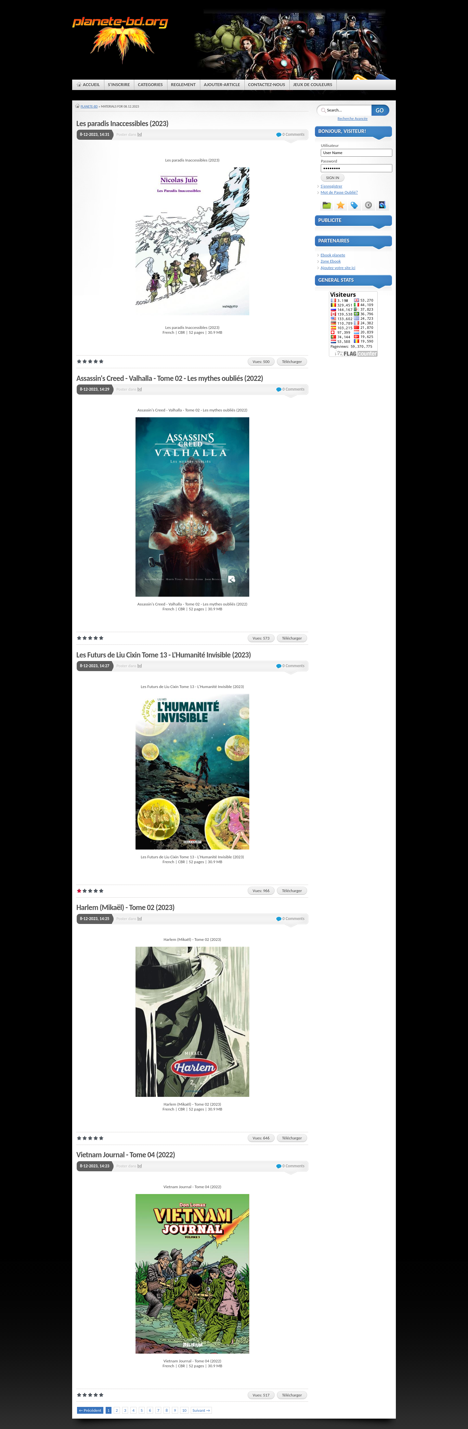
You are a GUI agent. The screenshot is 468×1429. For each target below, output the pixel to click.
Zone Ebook (331, 261)
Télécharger (292, 361)
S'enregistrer (332, 186)
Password (329, 161)
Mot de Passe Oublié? (339, 192)
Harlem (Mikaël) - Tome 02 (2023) (125, 907)
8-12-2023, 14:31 (94, 134)
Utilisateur (330, 145)
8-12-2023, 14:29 (94, 389)
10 (184, 1410)
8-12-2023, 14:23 (94, 1165)
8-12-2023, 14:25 (94, 918)
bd (139, 134)
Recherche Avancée (353, 118)
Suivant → (201, 1410)
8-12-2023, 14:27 (94, 665)
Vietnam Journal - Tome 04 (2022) (125, 1154)
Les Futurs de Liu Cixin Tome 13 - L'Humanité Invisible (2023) (163, 654)
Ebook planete (333, 255)
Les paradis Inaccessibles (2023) (122, 123)
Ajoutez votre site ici (338, 267)
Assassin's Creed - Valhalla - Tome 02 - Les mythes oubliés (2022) (169, 378)
